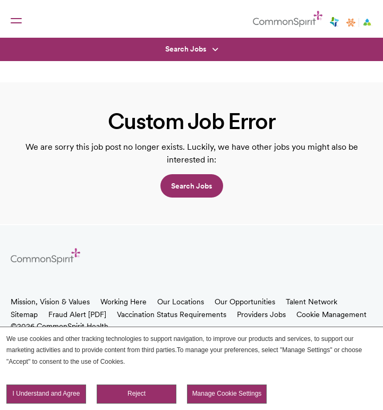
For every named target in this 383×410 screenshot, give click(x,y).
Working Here (123, 301)
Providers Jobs (261, 314)
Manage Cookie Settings (227, 393)
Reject (136, 393)
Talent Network (311, 301)
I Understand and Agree (46, 393)
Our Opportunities (245, 301)
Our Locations (180, 301)
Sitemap (24, 314)
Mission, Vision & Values (50, 301)
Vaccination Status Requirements (171, 314)
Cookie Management (331, 314)
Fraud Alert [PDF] (77, 314)
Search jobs (191, 186)
